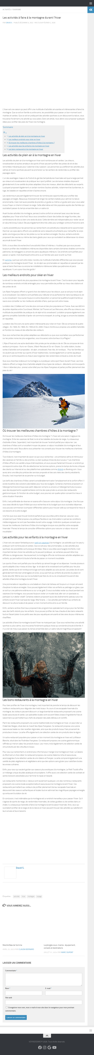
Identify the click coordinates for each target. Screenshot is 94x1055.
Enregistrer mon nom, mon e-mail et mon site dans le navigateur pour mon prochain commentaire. (39, 1009)
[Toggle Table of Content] (5, 133)
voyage (39, 896)
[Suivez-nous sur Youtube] (54, 1047)
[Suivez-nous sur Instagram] (45, 1047)
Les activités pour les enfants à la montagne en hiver (29, 146)
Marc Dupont (67, 952)
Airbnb (60, 469)
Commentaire (11, 971)
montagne (31, 896)
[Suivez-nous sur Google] (49, 1047)
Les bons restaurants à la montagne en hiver (26, 149)
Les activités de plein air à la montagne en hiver (27, 136)
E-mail (48, 988)
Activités (7, 9)
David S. (9, 23)
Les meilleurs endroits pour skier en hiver (24, 139)
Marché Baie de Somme (12, 945)
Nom (7, 988)
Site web (8, 998)
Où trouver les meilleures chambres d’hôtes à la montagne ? (32, 143)
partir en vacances (41, 543)
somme (8, 260)
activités (16, 896)
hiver (23, 896)
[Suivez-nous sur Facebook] (40, 1047)
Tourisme (16, 9)
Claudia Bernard (26, 949)
